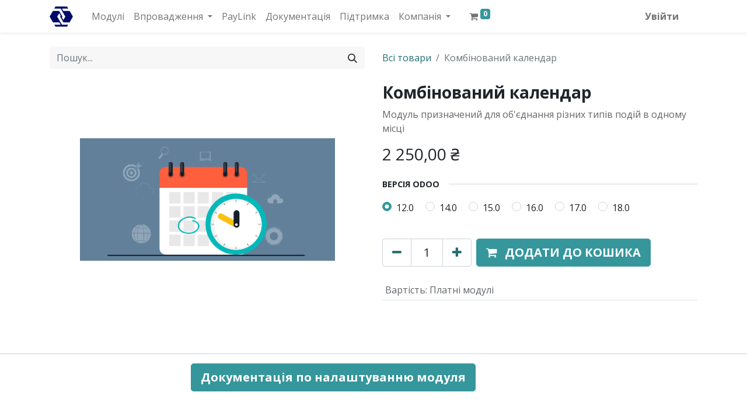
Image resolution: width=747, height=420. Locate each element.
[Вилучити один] (396, 253)
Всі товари (406, 57)
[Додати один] (457, 253)
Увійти (662, 16)
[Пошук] (352, 58)
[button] (563, 253)
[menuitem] (108, 16)
